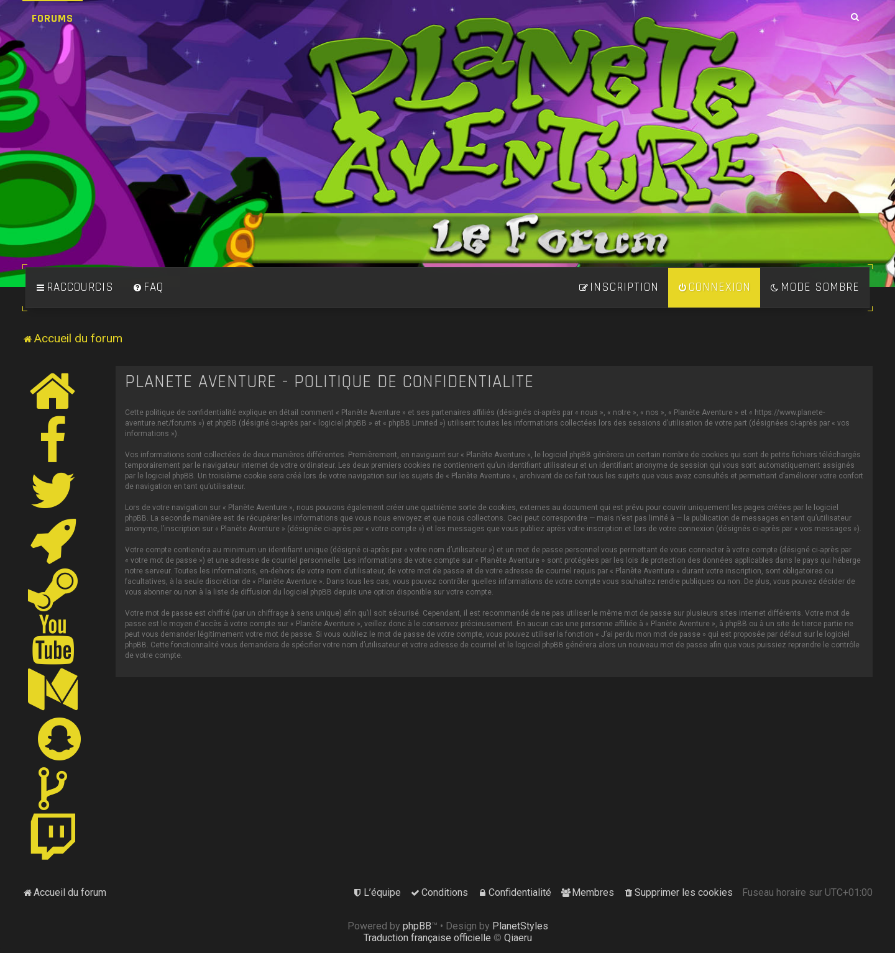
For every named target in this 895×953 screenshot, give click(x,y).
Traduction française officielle (427, 938)
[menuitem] (148, 288)
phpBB (417, 926)
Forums (52, 18)
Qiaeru (518, 938)
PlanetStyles (520, 926)
